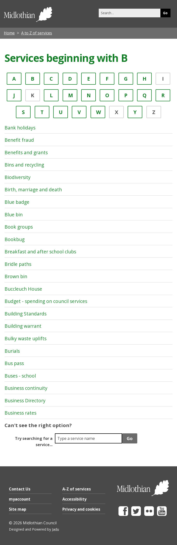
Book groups (19, 227)
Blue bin (14, 214)
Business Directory (25, 400)
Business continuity (26, 388)
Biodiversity (18, 177)
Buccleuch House (23, 289)
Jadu (55, 529)
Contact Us (19, 489)
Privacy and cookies (81, 509)
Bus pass (14, 363)
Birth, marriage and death (33, 189)
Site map (17, 509)
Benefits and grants (26, 152)
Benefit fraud (19, 140)
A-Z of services (76, 489)
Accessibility (74, 499)
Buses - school (20, 375)
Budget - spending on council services (46, 301)
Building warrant (23, 326)
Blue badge (17, 202)
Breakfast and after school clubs (40, 251)
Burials (12, 351)
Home (9, 33)
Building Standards (25, 313)
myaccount (19, 499)
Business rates (20, 413)
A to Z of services (36, 33)
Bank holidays (20, 127)
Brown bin (16, 276)
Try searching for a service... (33, 441)
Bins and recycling (24, 164)
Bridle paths (18, 264)
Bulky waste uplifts (25, 338)
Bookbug (15, 239)
